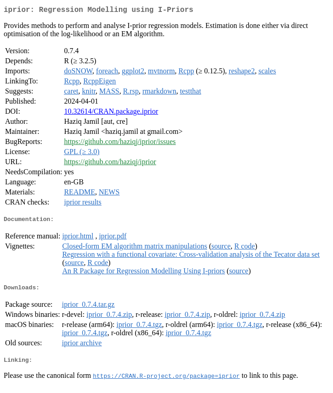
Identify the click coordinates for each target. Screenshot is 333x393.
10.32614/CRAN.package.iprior (111, 113)
